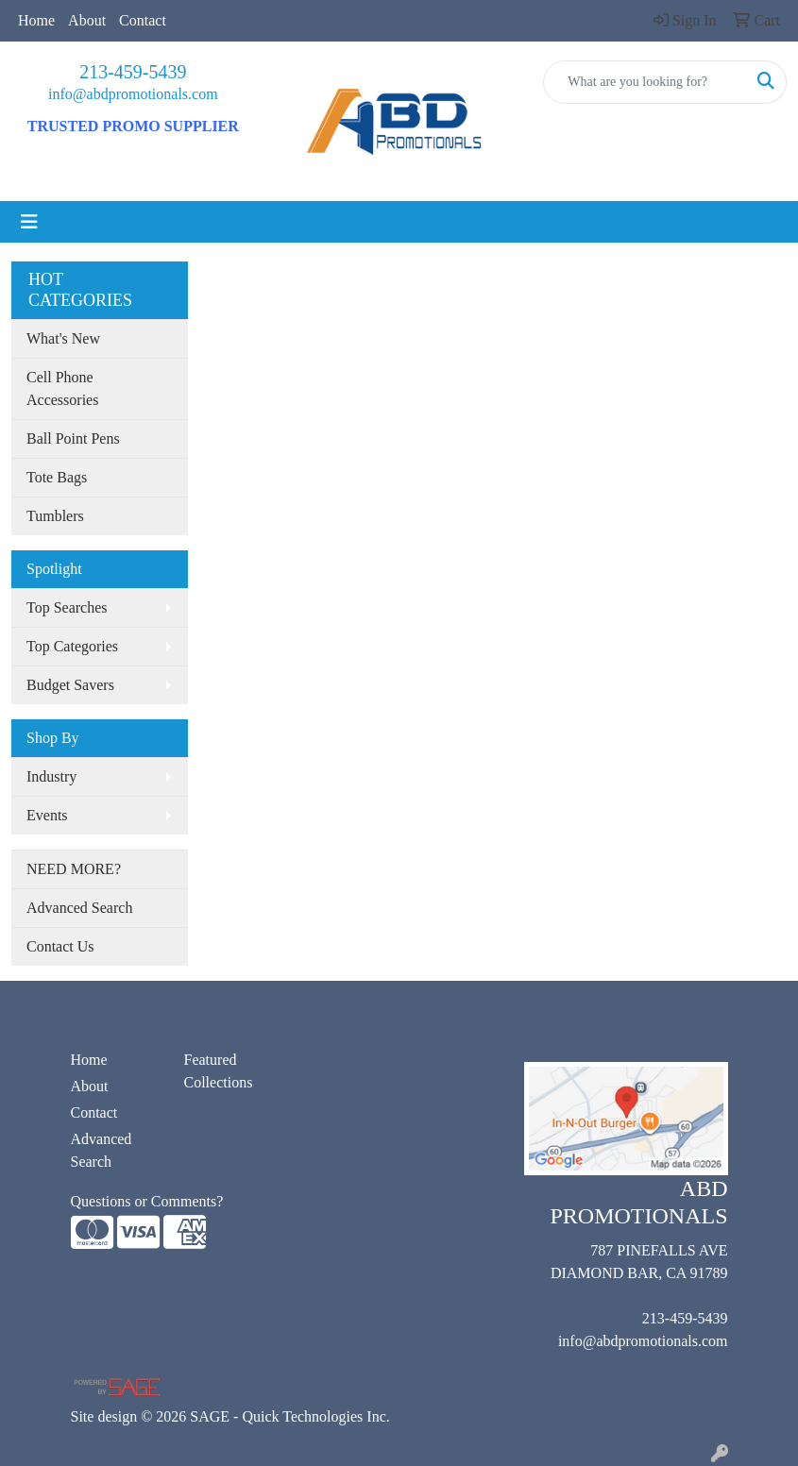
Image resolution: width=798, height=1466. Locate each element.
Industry (51, 776)
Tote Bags (56, 477)
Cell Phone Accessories (62, 388)
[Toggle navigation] (29, 222)
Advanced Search (79, 908)
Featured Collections (218, 1071)
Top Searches (67, 607)
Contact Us (60, 946)
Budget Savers (70, 685)
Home (36, 20)
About (87, 20)
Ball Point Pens (73, 438)
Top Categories (72, 646)
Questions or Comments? (147, 1201)
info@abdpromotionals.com (133, 94)
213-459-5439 (132, 71)
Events (47, 815)
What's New (63, 338)
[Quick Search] (645, 82)
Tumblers (55, 516)
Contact (142, 20)
